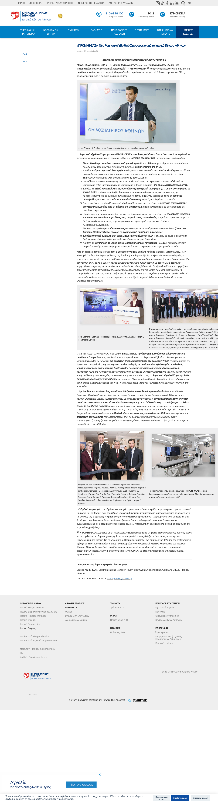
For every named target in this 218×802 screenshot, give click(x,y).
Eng (189, 3)
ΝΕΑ (25, 61)
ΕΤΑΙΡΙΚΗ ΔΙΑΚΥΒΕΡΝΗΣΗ (59, 3)
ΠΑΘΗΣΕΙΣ (96, 30)
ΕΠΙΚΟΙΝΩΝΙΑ (177, 13)
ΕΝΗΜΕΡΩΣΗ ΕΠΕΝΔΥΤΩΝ (91, 3)
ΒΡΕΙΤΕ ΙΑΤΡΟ (142, 30)
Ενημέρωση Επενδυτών (77, 615)
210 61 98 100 (114, 13)
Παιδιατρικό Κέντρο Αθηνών (34, 636)
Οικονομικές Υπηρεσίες (167, 615)
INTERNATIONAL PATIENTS (165, 32)
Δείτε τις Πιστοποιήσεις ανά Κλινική (180, 671)
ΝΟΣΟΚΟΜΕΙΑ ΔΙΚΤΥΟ (50, 32)
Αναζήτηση (183, 3)
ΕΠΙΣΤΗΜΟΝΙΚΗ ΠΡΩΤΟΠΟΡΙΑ (28, 32)
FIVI (22, 653)
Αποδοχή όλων (180, 798)
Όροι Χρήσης (162, 632)
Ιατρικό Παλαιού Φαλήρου (33, 615)
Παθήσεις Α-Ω (117, 632)
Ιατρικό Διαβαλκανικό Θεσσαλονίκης (38, 611)
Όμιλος (68, 611)
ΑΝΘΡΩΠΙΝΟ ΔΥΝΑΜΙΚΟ (121, 3)
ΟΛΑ (25, 54)
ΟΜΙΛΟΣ (21, 3)
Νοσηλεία (160, 611)
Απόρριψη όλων (200, 798)
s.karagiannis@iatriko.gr (119, 578)
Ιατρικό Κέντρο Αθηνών (32, 607)
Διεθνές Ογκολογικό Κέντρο (34, 657)
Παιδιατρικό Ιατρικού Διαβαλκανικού (38, 640)
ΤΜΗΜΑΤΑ (73, 30)
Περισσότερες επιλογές (162, 798)
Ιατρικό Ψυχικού (28, 620)
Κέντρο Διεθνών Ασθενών (168, 620)
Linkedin (172, 3)
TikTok (162, 3)
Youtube (176, 3)
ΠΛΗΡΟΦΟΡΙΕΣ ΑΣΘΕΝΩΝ (119, 32)
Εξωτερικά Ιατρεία (164, 607)
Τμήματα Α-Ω (117, 607)
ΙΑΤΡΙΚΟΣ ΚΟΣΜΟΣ (188, 32)
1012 (150, 13)
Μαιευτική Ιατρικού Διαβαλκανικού (37, 648)
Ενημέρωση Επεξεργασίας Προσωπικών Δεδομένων (168, 637)
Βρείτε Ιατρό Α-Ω (119, 620)
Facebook (167, 3)
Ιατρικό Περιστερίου (30, 624)
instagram (157, 3)
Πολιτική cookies (164, 643)
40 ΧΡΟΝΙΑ (35, 3)
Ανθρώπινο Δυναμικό (76, 620)
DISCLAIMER (33, 695)
